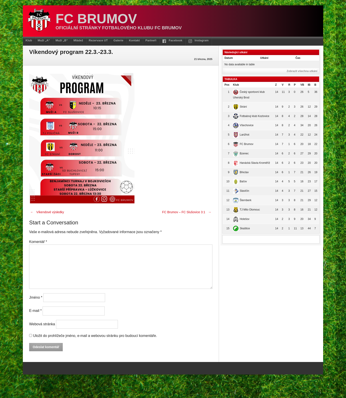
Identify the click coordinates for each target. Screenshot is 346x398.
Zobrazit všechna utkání (302, 71)
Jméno (35, 297)
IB (309, 84)
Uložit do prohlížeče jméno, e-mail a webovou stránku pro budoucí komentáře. (95, 336)
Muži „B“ (62, 40)
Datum (229, 58)
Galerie (118, 40)
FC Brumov (96, 18)
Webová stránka (42, 324)
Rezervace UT (98, 40)
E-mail (35, 311)
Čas (297, 58)
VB (302, 84)
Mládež (78, 40)
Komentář (38, 242)
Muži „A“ (44, 40)
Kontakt (134, 40)
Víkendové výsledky (46, 212)
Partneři (150, 40)
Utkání (264, 58)
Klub (29, 40)
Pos (227, 84)
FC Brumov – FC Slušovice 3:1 (187, 212)
